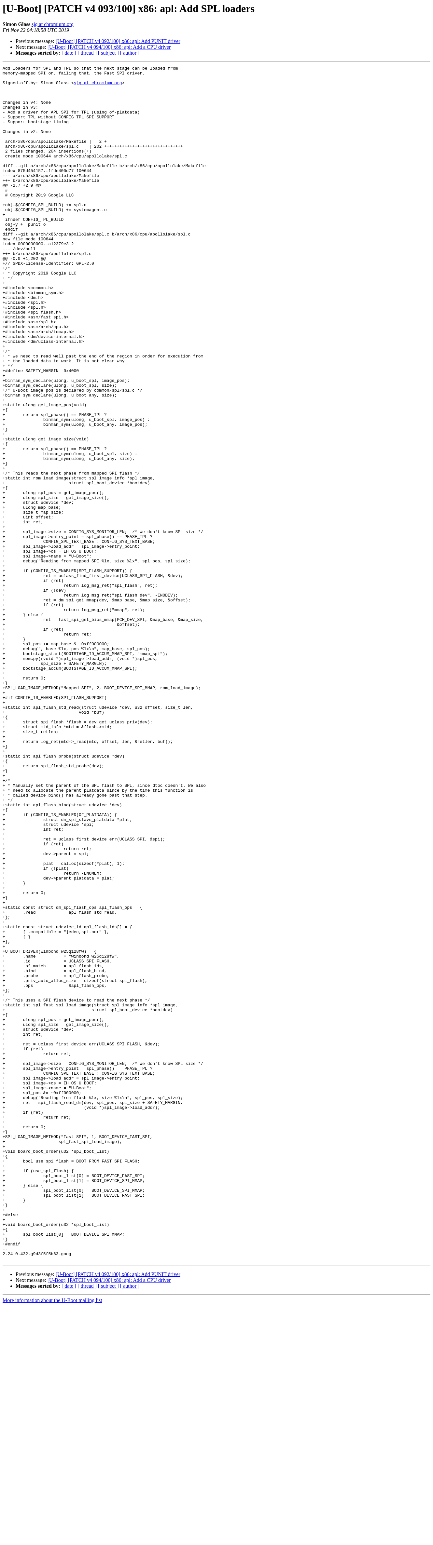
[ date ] (69, 53)
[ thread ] (87, 53)
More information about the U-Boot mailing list (52, 1539)
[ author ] (130, 53)
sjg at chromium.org (53, 24)
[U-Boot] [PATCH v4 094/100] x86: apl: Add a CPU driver (109, 47)
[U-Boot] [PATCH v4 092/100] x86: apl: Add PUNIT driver (118, 41)
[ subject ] (108, 53)
